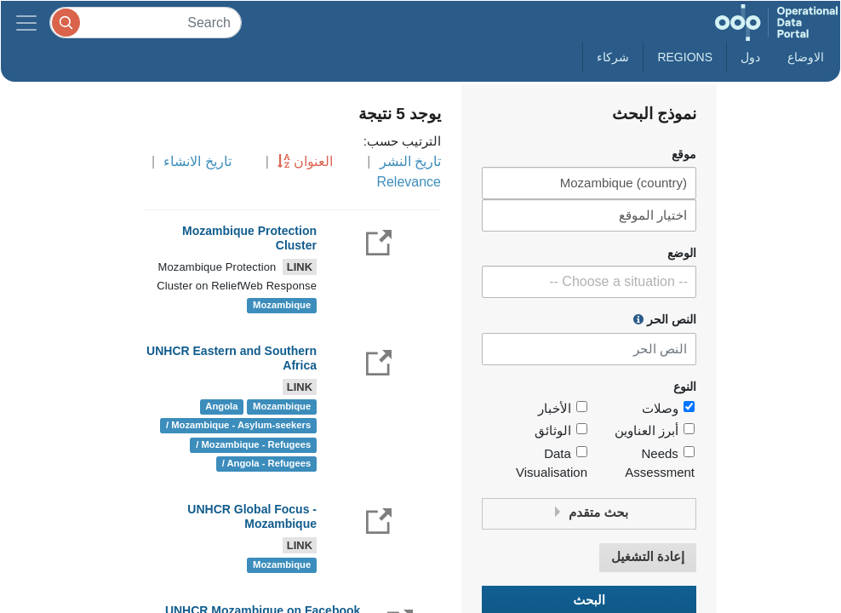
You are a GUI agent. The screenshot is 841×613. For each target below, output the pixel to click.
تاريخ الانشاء (197, 161)
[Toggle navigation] (26, 22)
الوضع (681, 253)
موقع (684, 154)
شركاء (613, 57)
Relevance (408, 182)
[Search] (145, 22)
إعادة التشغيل (647, 557)
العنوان (313, 161)
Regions (684, 57)
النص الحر (664, 319)
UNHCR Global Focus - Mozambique (252, 516)
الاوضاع (805, 57)
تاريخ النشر (410, 161)
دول (750, 57)
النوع (684, 387)
